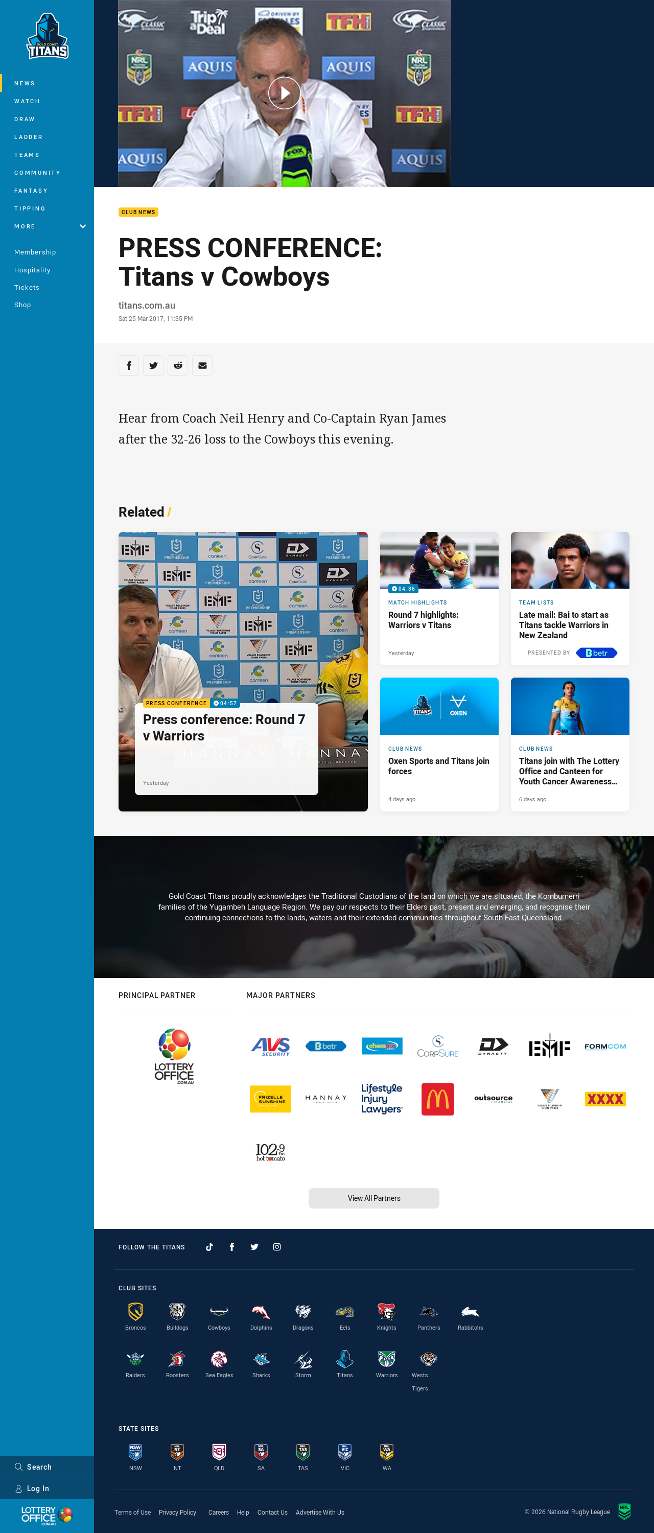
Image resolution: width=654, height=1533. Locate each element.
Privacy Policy (177, 1512)
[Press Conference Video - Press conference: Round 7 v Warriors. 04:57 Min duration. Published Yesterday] (243, 671)
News (25, 83)
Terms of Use (132, 1512)
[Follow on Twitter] (254, 1247)
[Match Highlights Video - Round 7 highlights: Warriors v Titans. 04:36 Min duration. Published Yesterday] (439, 599)
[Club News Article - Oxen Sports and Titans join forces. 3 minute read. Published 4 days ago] (439, 744)
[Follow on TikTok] (209, 1247)
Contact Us (273, 1512)
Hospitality (32, 269)
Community (37, 172)
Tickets (27, 287)
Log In (32, 1488)
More (50, 226)
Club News (138, 212)
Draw (25, 119)
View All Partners (374, 1198)
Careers (218, 1512)
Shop (22, 304)
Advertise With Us (320, 1512)
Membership (35, 252)
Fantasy (31, 190)
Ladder (28, 137)
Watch (27, 101)
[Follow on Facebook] (232, 1247)
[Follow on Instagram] (277, 1247)
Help (243, 1512)
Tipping (30, 208)
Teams (27, 154)
